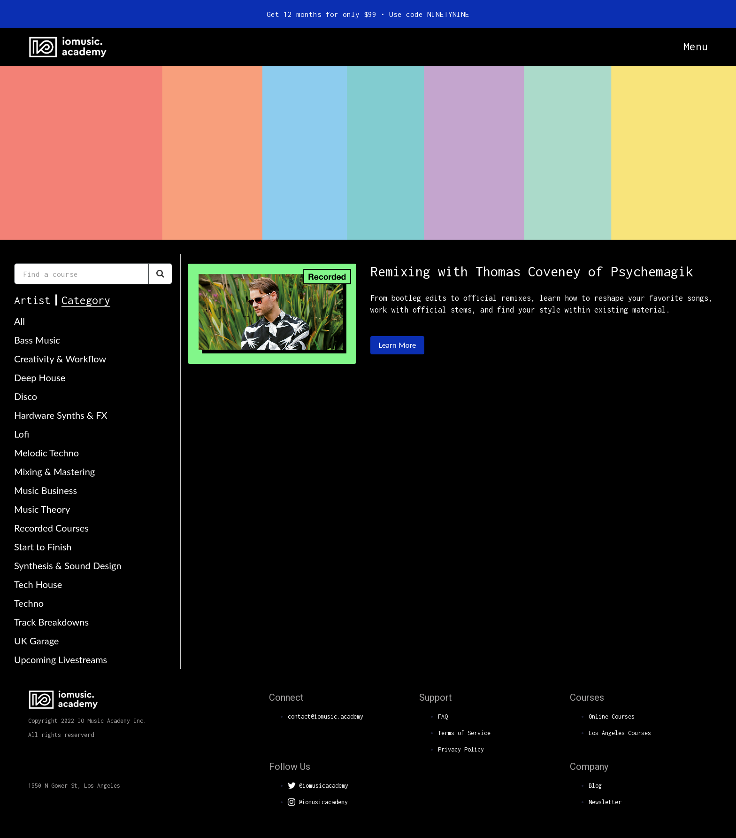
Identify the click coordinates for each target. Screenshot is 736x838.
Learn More (397, 344)
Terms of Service (464, 732)
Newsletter (605, 802)
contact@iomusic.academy (325, 716)
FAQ (443, 716)
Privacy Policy (461, 749)
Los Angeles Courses (620, 732)
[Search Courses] (160, 273)
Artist (32, 300)
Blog (595, 785)
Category (85, 300)
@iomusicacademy (318, 785)
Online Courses (612, 716)
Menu (695, 46)
